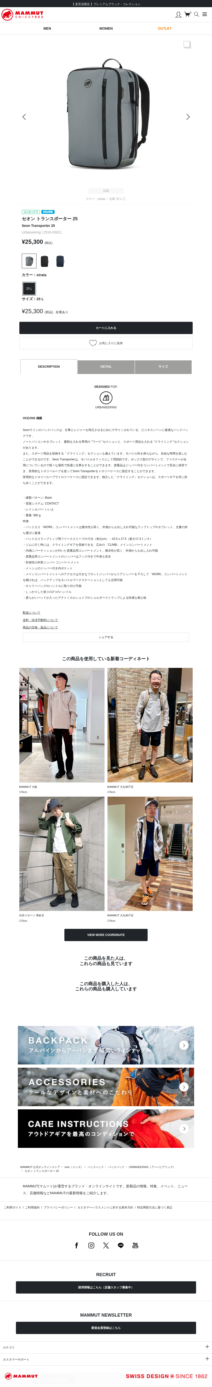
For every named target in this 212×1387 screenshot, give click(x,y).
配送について (31, 612)
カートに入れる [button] (106, 328)
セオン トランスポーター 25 (42, 1170)
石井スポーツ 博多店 (31, 915)
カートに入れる (54, 1380)
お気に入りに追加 (158, 1380)
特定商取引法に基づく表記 (154, 1207)
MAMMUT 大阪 (28, 786)
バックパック (96, 1167)
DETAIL (106, 366)
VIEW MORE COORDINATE (106, 935)
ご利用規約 (32, 1207)
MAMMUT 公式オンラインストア (40, 1167)
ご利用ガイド (12, 1207)
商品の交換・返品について (40, 627)
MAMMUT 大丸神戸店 (120, 786)
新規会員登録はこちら (106, 1328)
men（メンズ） (73, 1167)
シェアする (106, 637)
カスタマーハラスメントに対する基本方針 (105, 1207)
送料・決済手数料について (40, 620)
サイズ (163, 366)
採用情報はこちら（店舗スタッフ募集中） (106, 1287)
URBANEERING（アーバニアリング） (152, 1167)
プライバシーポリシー (58, 1207)
